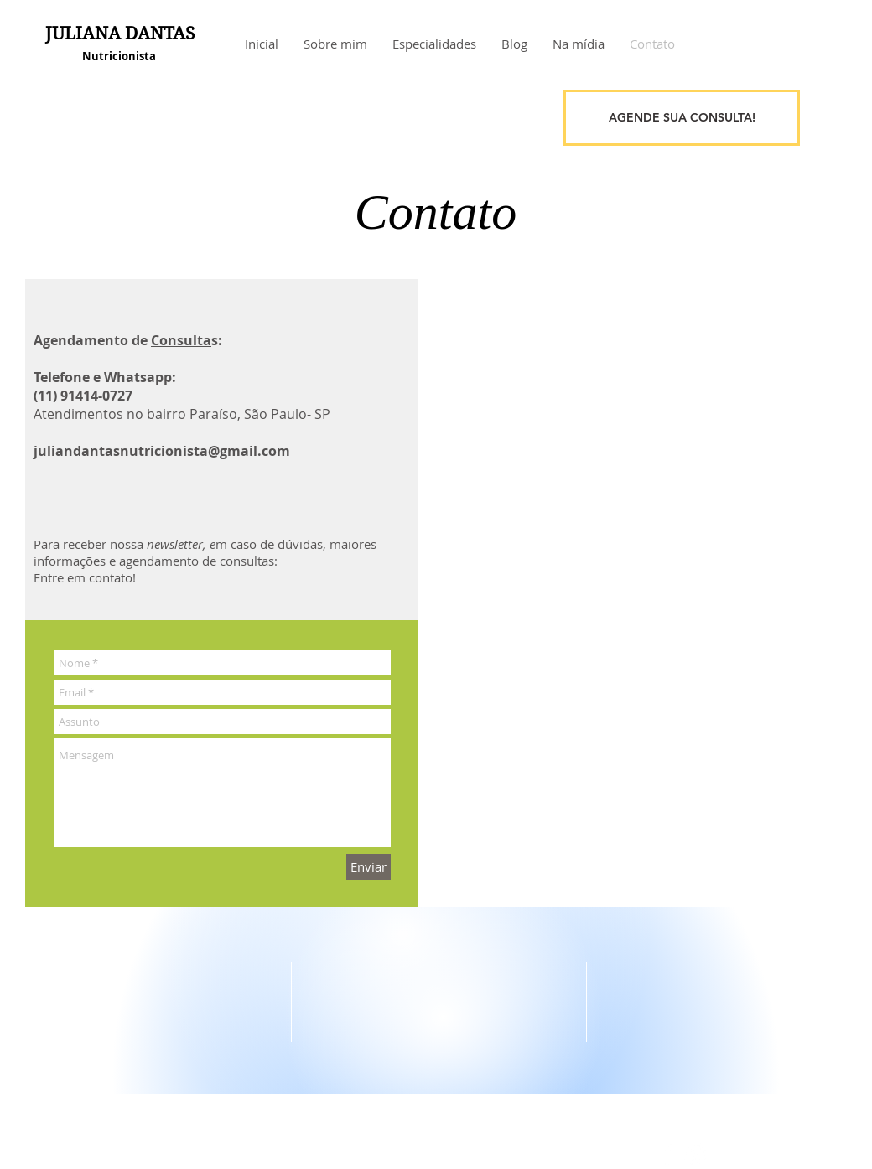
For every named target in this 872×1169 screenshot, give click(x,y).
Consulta (181, 340)
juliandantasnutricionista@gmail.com (162, 451)
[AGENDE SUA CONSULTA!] (681, 118)
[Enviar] (368, 867)
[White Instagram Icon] (695, 1154)
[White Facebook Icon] (667, 1154)
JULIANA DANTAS (120, 33)
